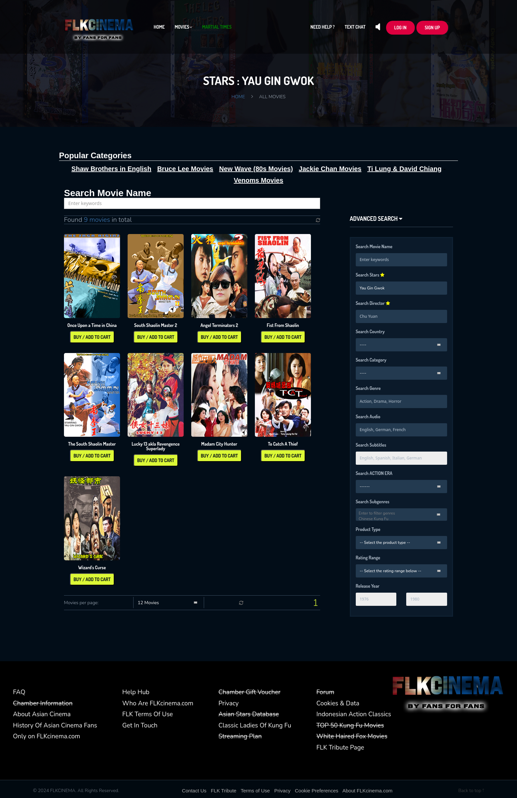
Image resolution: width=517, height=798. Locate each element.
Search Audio (368, 416)
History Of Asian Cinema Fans (55, 725)
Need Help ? (323, 27)
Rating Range (368, 557)
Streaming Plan (240, 736)
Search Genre (368, 388)
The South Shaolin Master (92, 444)
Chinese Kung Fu (401, 519)
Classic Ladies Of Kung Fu (255, 725)
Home (159, 27)
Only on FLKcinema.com (46, 736)
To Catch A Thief (283, 444)
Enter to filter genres (401, 513)
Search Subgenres (372, 501)
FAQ (19, 692)
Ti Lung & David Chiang (404, 168)
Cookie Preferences (316, 790)
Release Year (368, 586)
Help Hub (135, 692)
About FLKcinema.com (368, 790)
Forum (325, 692)
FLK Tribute (223, 790)
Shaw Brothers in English (111, 168)
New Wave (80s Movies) (256, 168)
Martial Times (216, 27)
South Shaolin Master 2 (155, 325)
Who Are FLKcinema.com (157, 703)
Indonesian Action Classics (354, 714)
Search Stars (370, 275)
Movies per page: (81, 603)
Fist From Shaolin (283, 325)
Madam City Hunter (219, 444)
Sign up (432, 27)
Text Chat (355, 27)
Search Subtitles (371, 445)
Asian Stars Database (249, 714)
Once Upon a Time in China (92, 325)
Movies (183, 27)
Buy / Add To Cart (92, 337)
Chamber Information (43, 703)
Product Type (368, 529)
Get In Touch (140, 725)
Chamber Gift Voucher (250, 692)
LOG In (400, 27)
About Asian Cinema (42, 714)
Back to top (471, 790)
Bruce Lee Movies (185, 168)
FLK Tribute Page (340, 747)
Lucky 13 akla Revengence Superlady (156, 446)
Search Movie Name (374, 246)
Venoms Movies (258, 180)
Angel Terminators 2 (219, 325)
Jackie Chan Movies (330, 168)
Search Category (371, 360)
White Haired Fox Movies (352, 736)
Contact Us (194, 790)
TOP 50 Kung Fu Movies (350, 725)
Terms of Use (255, 790)
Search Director (373, 303)
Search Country (370, 331)
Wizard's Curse (92, 567)
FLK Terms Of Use (147, 714)
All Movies (272, 97)
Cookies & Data (338, 703)
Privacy (229, 703)
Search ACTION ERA (374, 473)
